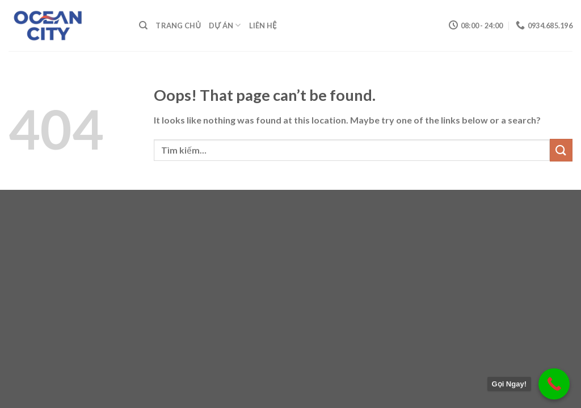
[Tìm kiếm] (143, 25)
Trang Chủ (178, 25)
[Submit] (561, 150)
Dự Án (225, 25)
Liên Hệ (263, 25)
